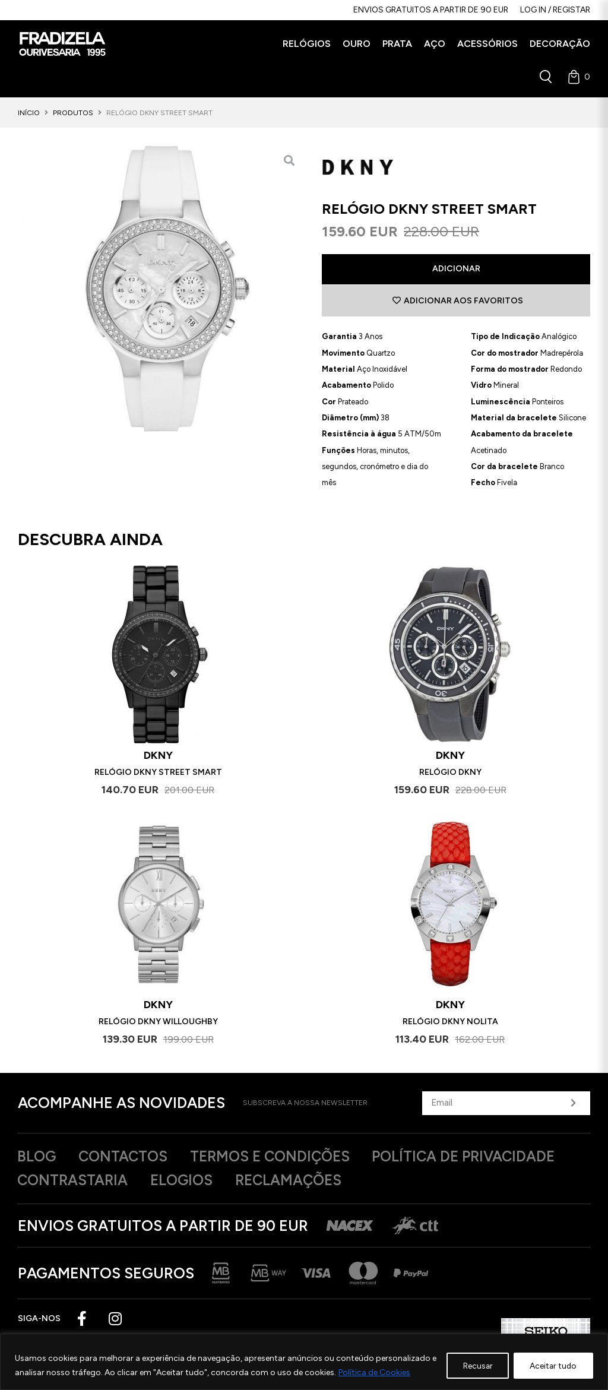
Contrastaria (75, 1181)
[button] (307, 44)
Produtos (73, 113)
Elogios (188, 1181)
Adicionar (456, 269)
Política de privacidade (482, 1157)
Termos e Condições (281, 1157)
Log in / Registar (555, 10)
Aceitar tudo (552, 1365)
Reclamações (300, 1181)
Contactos (128, 1157)
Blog (38, 1157)
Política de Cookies (380, 1372)
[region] (304, 1362)
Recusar (473, 1365)
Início (29, 113)
